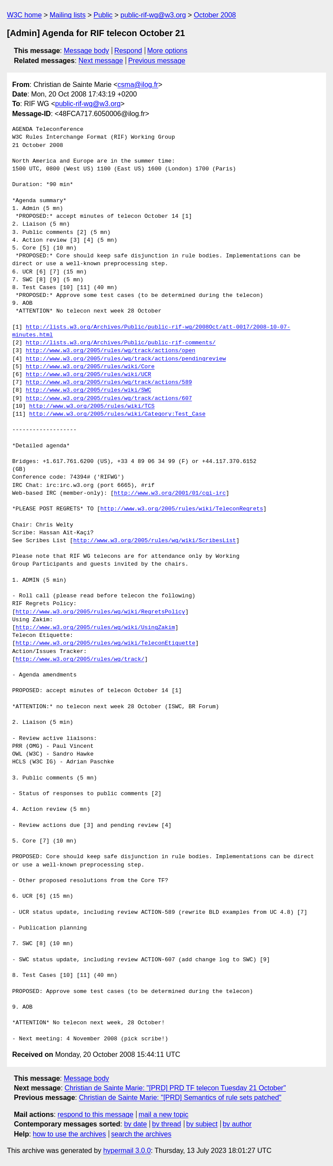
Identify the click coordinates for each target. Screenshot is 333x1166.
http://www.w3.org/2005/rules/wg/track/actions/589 (109, 382)
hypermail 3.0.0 (126, 1150)
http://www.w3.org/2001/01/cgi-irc (170, 493)
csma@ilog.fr (137, 84)
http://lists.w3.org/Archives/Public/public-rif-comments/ (121, 343)
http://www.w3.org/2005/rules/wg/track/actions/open (110, 351)
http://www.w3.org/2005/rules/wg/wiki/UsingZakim (95, 628)
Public (103, 15)
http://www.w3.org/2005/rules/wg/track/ (80, 659)
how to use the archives (69, 1134)
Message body (86, 50)
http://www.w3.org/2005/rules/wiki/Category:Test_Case (117, 414)
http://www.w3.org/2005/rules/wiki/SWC (88, 390)
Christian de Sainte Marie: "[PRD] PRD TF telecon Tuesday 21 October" (175, 1088)
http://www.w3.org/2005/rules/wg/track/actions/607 (109, 399)
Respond (128, 50)
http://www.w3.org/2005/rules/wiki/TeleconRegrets (181, 509)
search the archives (141, 1134)
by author (237, 1124)
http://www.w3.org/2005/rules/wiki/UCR (88, 375)
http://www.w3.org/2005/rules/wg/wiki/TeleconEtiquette (105, 643)
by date (135, 1124)
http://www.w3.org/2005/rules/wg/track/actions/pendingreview (126, 359)
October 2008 (215, 15)
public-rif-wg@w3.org (153, 15)
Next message (101, 60)
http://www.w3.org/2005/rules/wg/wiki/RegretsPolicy (100, 612)
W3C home (24, 15)
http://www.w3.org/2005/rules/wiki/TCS (92, 406)
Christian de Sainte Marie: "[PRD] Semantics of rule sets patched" (180, 1097)
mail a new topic (164, 1114)
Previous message (157, 60)
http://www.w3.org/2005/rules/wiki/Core (90, 367)
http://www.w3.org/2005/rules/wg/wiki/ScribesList (154, 541)
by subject (201, 1124)
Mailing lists (68, 15)
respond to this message (95, 1114)
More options (167, 50)
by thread (166, 1124)
